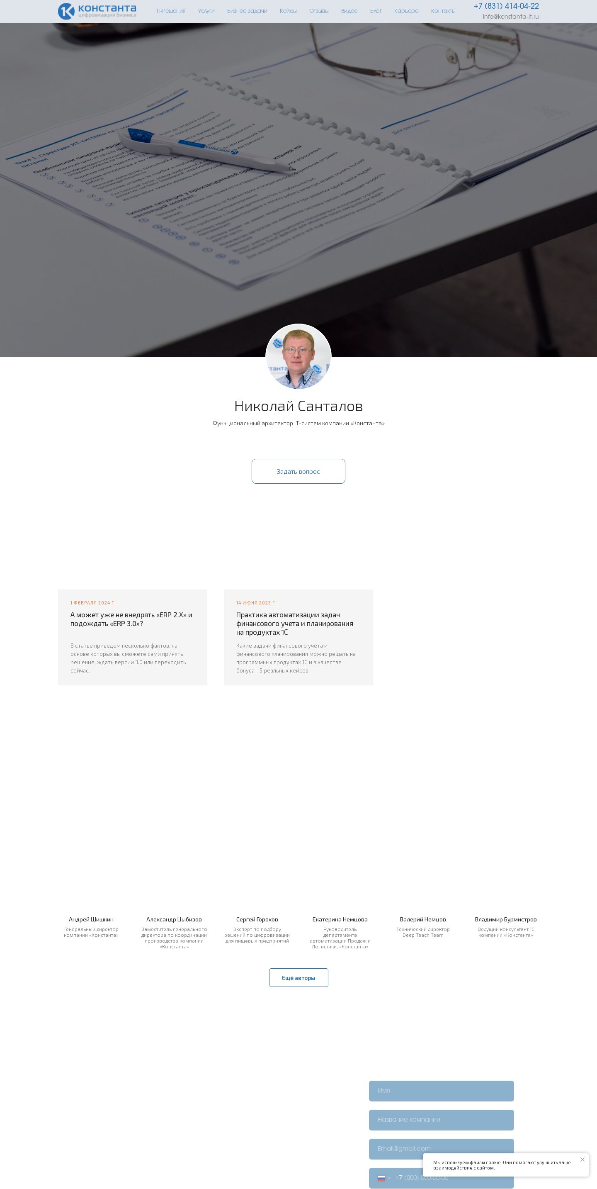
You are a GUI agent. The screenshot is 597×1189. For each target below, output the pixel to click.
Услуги (206, 11)
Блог (376, 11)
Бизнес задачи (247, 11)
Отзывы (319, 11)
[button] (298, 471)
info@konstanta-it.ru (511, 17)
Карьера (406, 11)
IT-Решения (171, 11)
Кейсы (288, 11)
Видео (349, 11)
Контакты (443, 11)
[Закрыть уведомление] (582, 1159)
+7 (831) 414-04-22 (506, 6)
